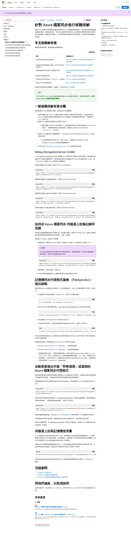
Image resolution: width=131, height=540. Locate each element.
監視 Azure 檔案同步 (44, 472)
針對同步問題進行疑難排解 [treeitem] (12, 53)
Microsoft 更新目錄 (58, 346)
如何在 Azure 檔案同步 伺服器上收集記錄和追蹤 (114, 29)
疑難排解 (42, 20)
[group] (65, 174)
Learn (36, 20)
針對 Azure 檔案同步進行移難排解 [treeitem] (14, 42)
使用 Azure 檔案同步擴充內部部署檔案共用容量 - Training (51, 507)
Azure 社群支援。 (57, 488)
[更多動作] (94, 20)
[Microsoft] (3, 2)
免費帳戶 (125, 7)
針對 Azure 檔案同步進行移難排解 (75, 79)
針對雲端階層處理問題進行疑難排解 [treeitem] (15, 48)
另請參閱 (103, 43)
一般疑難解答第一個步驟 (67, 87)
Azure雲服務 (50, 20)
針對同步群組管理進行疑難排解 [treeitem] (14, 50)
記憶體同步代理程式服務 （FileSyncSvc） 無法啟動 (114, 33)
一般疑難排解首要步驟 (107, 26)
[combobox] (16, 19)
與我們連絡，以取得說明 (108, 45)
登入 (127, 2)
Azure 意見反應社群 (77, 488)
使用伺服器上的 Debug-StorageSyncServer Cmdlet (54, 146)
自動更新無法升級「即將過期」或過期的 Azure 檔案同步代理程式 (114, 37)
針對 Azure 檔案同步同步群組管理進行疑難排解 (79, 65)
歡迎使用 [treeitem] (6, 23)
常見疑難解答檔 (105, 23)
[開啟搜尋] (124, 2)
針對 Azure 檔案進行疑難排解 (47, 475)
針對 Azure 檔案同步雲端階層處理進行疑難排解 (79, 76)
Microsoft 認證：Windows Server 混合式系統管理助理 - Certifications (55, 514)
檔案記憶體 (59, 20)
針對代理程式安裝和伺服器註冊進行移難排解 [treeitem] (18, 45)
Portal (118, 7)
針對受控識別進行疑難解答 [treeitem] (12, 56)
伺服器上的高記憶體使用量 (109, 40)
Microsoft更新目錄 (63, 415)
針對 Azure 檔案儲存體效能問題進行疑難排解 (53, 477)
